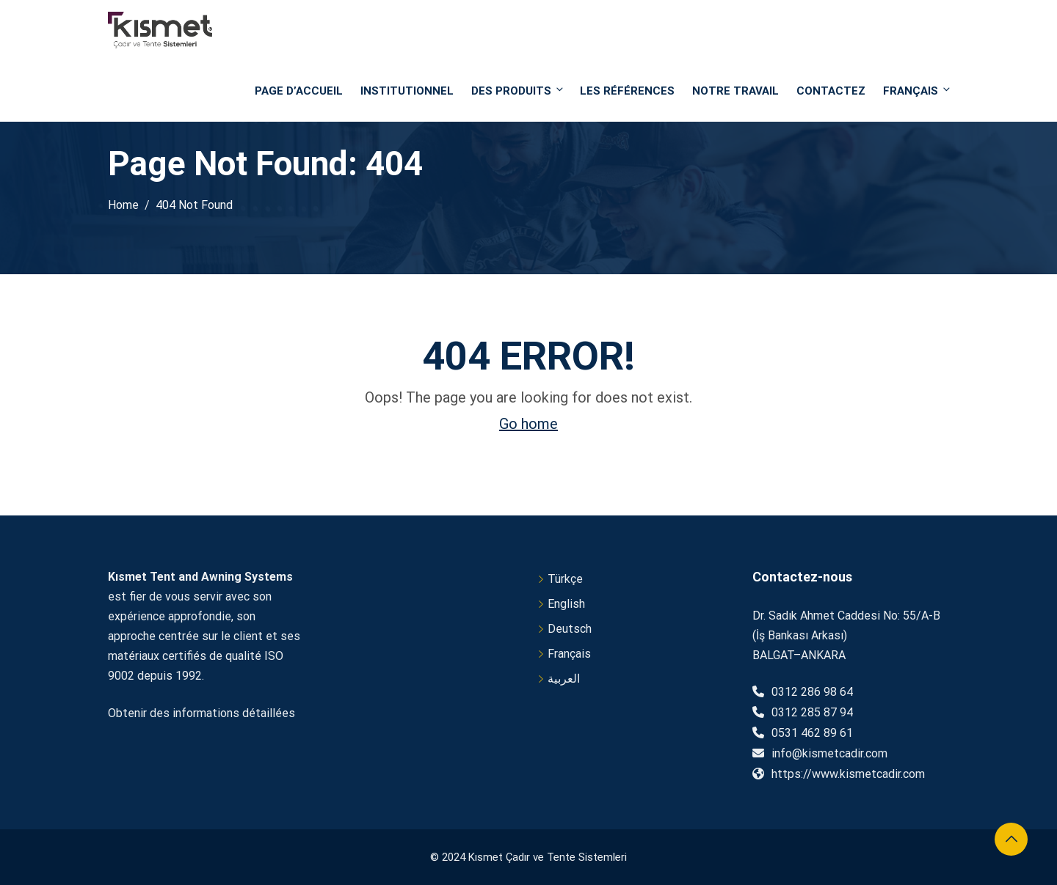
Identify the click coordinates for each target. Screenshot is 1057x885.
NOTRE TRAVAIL (735, 91)
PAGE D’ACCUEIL (299, 91)
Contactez (830, 91)
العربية (564, 679)
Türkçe (565, 579)
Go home (528, 424)
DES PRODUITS (518, 91)
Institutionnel (407, 91)
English (566, 604)
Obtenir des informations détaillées (201, 713)
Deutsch (570, 629)
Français (916, 91)
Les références (627, 91)
